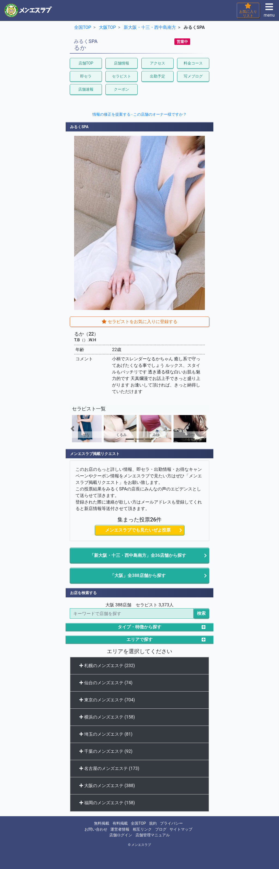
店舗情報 (121, 63)
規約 (153, 823)
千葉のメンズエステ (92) (105, 751)
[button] (80, 428)
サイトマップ (180, 829)
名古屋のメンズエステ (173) (109, 768)
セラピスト (121, 76)
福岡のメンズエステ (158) (107, 802)
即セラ (86, 76)
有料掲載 (120, 823)
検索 (201, 613)
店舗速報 (85, 89)
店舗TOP (85, 63)
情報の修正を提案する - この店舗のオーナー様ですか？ (139, 114)
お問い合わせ (95, 829)
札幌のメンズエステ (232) (107, 665)
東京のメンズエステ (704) (107, 699)
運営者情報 (119, 829)
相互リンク (142, 829)
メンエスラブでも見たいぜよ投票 (138, 530)
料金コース (193, 63)
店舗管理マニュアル (152, 835)
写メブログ (193, 76)
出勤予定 (157, 76)
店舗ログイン (120, 835)
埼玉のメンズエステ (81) (105, 734)
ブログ (160, 829)
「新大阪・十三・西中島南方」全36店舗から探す (138, 555)
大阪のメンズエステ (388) (107, 785)
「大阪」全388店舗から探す (137, 575)
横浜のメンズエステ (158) (107, 717)
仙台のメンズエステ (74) (105, 682)
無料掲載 (101, 823)
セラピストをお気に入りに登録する (139, 321)
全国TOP (138, 823)
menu (269, 12)
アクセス (157, 63)
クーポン (121, 89)
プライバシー (171, 823)
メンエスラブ (141, 845)
